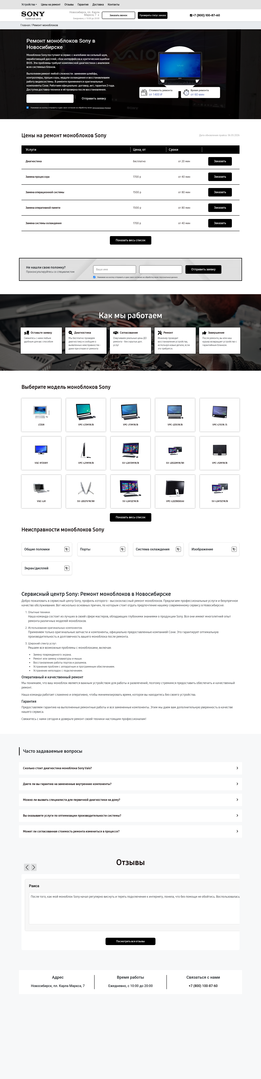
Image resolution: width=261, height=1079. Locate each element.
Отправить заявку (94, 98)
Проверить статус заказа (152, 15)
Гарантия (83, 4)
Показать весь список (130, 240)
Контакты (113, 4)
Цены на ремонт (50, 4)
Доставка (98, 4)
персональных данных (101, 108)
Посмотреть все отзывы (130, 941)
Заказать (220, 161)
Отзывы (69, 4)
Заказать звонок (118, 15)
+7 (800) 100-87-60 (203, 986)
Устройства (28, 4)
